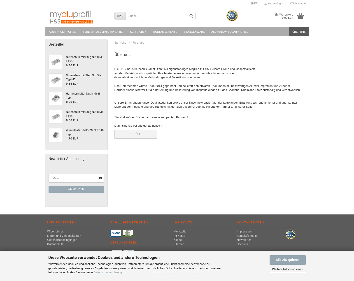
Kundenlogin (273, 3)
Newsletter (244, 240)
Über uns (299, 31)
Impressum (244, 231)
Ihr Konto (179, 235)
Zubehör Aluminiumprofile (103, 31)
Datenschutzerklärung (108, 272)
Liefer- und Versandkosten (64, 235)
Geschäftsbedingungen (62, 240)
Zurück (136, 134)
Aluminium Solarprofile (229, 31)
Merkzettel (298, 3)
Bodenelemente (165, 31)
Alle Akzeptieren (288, 260)
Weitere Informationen (287, 269)
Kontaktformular (247, 235)
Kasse (178, 240)
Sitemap (179, 244)
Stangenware (194, 31)
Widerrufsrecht (56, 231)
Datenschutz (55, 244)
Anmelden (76, 189)
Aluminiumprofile (62, 31)
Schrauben (138, 31)
